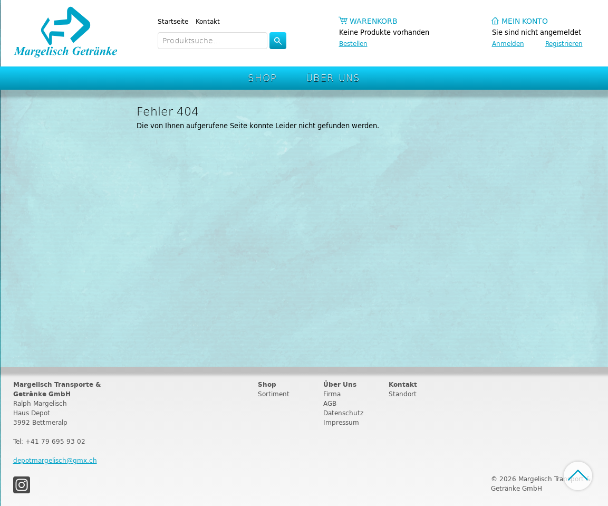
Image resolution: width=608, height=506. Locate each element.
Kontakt (208, 21)
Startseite (173, 21)
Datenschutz (343, 413)
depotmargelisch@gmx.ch (55, 460)
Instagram (21, 484)
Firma (332, 394)
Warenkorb (374, 21)
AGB (329, 403)
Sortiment (273, 394)
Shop (262, 77)
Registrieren (564, 44)
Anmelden (508, 44)
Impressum (341, 422)
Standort (403, 394)
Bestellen (353, 44)
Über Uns (333, 77)
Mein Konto (524, 21)
